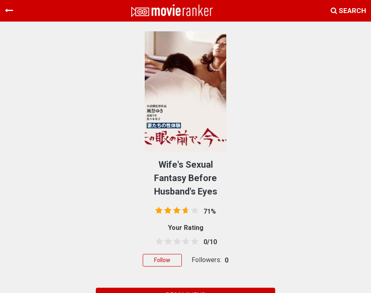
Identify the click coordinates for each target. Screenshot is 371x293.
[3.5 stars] (184, 241)
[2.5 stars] (176, 241)
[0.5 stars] (158, 241)
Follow (162, 260)
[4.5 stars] (193, 241)
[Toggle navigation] (9, 10)
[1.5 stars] (167, 241)
